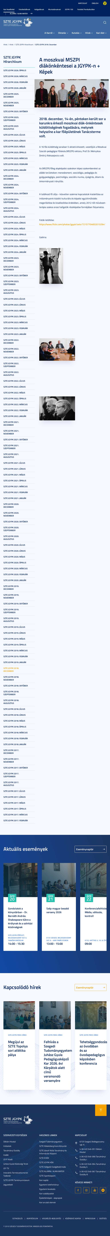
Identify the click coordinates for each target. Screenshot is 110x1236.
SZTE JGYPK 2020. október (15, 521)
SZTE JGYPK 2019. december (11, 587)
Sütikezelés (17, 1218)
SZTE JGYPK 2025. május (14, 146)
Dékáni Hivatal (9, 1141)
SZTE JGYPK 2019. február (15, 656)
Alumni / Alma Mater (19, 13)
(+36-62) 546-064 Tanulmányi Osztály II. (93, 1165)
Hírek (88, 32)
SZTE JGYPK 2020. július (14, 545)
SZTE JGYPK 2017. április (14, 808)
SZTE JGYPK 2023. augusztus (11, 291)
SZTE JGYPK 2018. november (11, 678)
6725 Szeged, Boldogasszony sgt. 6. (92, 1143)
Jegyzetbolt (8, 1184)
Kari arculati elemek (47, 1202)
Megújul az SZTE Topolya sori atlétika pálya (18, 1048)
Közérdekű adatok (73, 1218)
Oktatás (62, 32)
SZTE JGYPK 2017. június (14, 797)
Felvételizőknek (24, 9)
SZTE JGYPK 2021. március (15, 486)
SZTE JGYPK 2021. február (15, 492)
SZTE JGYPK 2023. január (14, 334)
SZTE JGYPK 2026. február (15, 82)
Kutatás (75, 32)
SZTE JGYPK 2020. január (14, 580)
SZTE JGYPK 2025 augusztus (10, 127)
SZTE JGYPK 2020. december (11, 505)
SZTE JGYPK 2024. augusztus (11, 209)
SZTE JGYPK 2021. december (11, 423)
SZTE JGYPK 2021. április (14, 480)
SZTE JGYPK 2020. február (15, 574)
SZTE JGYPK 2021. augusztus (11, 455)
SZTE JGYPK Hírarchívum (24, 44)
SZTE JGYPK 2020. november (11, 514)
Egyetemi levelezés (47, 1189)
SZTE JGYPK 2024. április (14, 234)
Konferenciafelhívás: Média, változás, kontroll (96, 912)
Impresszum (90, 1218)
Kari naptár (44, 1180)
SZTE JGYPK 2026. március (15, 76)
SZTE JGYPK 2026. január (14, 88)
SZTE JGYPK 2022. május (14, 392)
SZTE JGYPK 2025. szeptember (11, 118)
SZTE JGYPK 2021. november (11, 432)
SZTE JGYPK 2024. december (11, 177)
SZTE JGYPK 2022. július (14, 380)
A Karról (48, 32)
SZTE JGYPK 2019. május (14, 638)
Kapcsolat (82, 3)
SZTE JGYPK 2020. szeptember (11, 529)
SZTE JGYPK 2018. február (15, 738)
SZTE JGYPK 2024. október (15, 193)
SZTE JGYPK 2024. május (14, 228)
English (95, 3)
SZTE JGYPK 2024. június (14, 222)
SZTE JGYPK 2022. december (11, 341)
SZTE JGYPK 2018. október (15, 685)
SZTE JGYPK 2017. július (14, 791)
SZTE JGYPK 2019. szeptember (11, 611)
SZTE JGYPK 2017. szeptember (11, 775)
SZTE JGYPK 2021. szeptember (11, 447)
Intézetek (7, 1146)
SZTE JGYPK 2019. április (14, 644)
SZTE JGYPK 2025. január (14, 170)
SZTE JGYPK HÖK (46, 1162)
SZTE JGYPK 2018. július (14, 709)
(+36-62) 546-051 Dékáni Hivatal (91, 1150)
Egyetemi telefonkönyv (49, 1184)
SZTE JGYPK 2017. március (15, 814)
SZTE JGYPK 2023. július (14, 298)
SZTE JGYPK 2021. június (14, 468)
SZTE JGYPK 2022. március (15, 404)
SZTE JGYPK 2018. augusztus (11, 701)
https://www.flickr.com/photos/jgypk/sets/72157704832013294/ (72, 224)
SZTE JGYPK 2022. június (14, 386)
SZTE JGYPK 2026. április (14, 70)
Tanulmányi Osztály (11, 1150)
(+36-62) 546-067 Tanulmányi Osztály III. (93, 1173)
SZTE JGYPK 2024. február (15, 246)
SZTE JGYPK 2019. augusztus (11, 619)
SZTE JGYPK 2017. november (11, 760)
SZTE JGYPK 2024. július (14, 216)
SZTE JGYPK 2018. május (14, 720)
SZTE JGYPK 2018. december (46, 44)
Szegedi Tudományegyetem (50, 1141)
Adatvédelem (32, 1218)
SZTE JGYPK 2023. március (15, 322)
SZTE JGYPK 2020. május (14, 556)
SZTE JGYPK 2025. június (14, 140)
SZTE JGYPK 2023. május (14, 310)
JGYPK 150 (69, 9)
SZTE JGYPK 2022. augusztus (11, 373)
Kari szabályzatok (46, 1193)
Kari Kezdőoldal (8, 9)
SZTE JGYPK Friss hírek (17, 1035)
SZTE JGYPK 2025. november (11, 104)
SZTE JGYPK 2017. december (11, 751)
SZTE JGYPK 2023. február (15, 328)
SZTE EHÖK (44, 1158)
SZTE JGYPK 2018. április (14, 726)
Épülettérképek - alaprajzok (50, 1198)
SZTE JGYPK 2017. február (15, 820)
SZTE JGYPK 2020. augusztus (11, 537)
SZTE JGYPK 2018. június (14, 715)
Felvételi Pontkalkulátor (86, 9)
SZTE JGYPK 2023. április (14, 316)
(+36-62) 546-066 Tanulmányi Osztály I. (93, 1158)
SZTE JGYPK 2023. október (15, 275)
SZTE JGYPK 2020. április (14, 562)
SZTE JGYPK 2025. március (15, 158)
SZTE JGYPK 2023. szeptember (11, 283)
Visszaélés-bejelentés (51, 1218)
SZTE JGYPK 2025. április (14, 152)
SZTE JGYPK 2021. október (15, 439)
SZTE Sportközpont (47, 1175)
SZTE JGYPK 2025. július (14, 134)
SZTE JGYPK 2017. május (14, 802)
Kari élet (100, 32)
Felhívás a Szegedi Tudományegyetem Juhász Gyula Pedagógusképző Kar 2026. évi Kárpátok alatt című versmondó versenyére (58, 1061)
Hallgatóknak (39, 9)
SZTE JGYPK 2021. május (14, 474)
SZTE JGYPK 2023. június (14, 304)
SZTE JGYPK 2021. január (14, 498)
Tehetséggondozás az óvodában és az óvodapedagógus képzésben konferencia (93, 1052)
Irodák (6, 1155)
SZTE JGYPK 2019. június (14, 632)
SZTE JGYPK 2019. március (15, 650)
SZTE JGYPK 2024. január (14, 252)
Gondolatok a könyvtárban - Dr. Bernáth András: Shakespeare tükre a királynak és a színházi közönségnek (20, 918)
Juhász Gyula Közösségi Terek (15, 1163)
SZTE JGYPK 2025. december (11, 95)
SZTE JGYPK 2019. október (15, 603)
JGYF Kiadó (7, 1159)
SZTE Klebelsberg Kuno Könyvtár (53, 1146)
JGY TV (6, 1168)
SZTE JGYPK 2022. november (11, 350)
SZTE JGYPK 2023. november (11, 268)
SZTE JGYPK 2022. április (14, 398)
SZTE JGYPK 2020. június (14, 550)
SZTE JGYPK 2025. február (15, 164)
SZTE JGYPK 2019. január (14, 662)
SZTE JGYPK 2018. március (15, 732)
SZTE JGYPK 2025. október (15, 111)
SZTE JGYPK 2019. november (11, 596)
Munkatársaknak (54, 9)
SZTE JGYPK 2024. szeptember (11, 201)
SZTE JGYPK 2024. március (15, 240)
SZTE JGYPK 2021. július (14, 463)
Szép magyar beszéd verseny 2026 (57, 910)
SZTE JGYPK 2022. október (15, 357)
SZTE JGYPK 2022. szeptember (11, 365)
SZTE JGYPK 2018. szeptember (11, 693)
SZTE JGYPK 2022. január (14, 416)
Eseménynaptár (85, 849)
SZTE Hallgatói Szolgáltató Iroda (52, 1166)
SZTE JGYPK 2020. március (15, 568)
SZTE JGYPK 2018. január (14, 744)
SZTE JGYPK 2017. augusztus (11, 784)
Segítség (103, 1218)
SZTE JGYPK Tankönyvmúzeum (16, 1180)
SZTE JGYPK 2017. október (15, 767)
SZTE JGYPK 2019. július (14, 627)
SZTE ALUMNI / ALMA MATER (51, 1171)
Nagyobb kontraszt (105, 3)
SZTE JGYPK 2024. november (11, 186)
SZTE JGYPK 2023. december (11, 259)
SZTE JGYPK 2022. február (15, 410)
